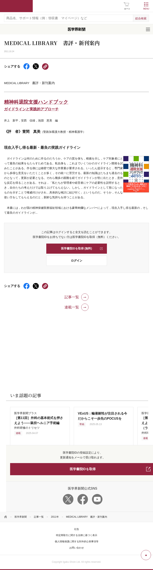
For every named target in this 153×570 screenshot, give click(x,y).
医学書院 (16, 6)
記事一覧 (39, 516)
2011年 (55, 516)
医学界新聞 (21, 516)
